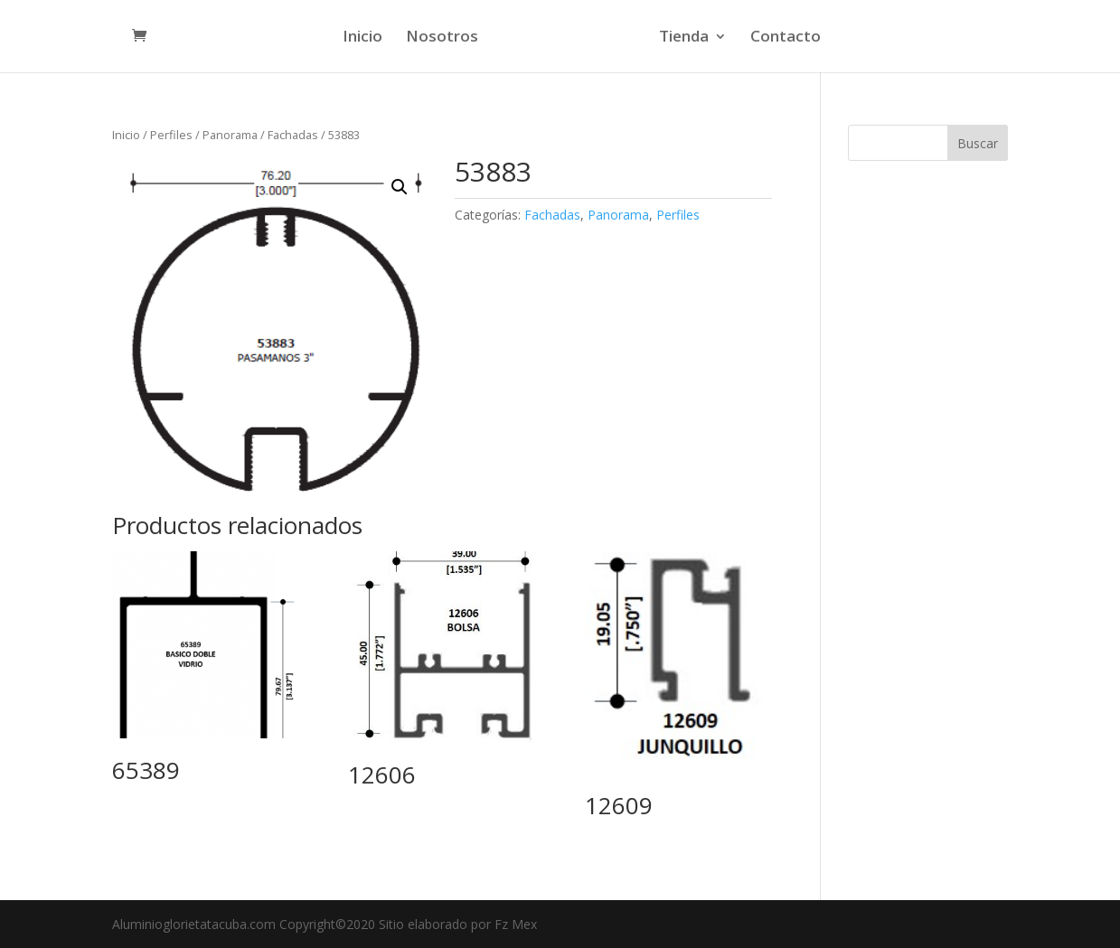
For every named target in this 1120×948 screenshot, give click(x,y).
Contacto (785, 38)
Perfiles (171, 135)
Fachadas (293, 135)
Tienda (684, 38)
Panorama (230, 135)
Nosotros (442, 38)
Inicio (362, 38)
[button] (399, 187)
